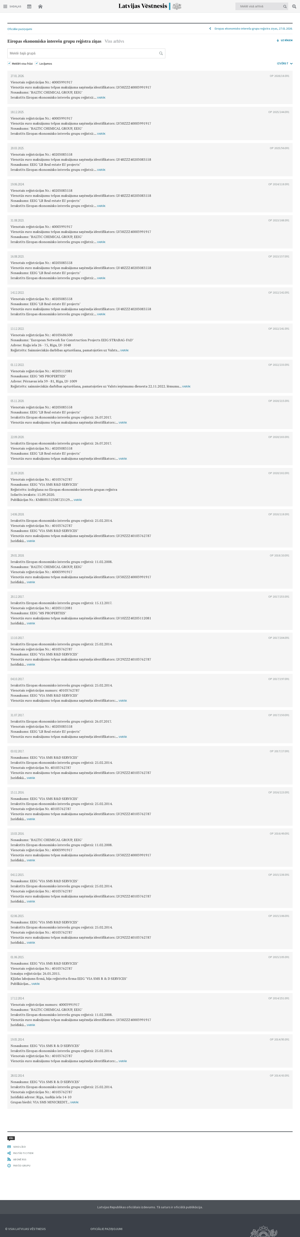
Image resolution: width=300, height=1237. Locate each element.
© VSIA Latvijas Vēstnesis (25, 1229)
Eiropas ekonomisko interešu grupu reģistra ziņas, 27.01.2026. (254, 28)
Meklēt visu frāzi (22, 63)
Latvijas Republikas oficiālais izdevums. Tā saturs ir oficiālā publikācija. (150, 1207)
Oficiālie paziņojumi (19, 29)
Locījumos (45, 63)
